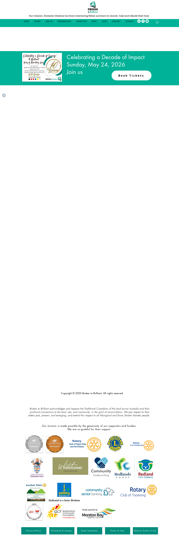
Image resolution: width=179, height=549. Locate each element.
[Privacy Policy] (33, 530)
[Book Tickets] (131, 75)
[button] (157, 21)
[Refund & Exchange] (61, 530)
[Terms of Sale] (117, 530)
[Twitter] (139, 21)
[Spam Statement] (89, 530)
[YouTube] (147, 21)
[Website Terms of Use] (145, 530)
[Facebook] (143, 21)
